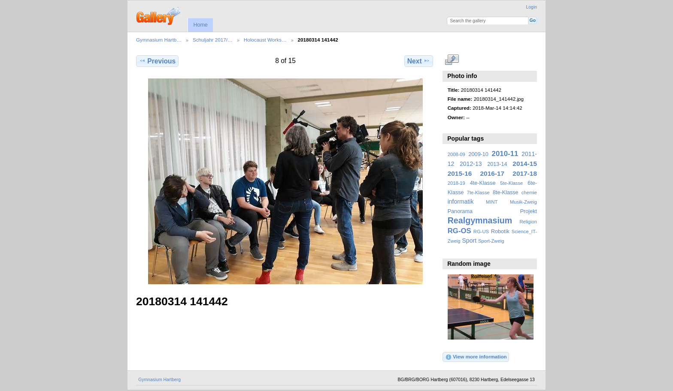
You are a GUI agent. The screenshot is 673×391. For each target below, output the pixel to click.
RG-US (481, 231)
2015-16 (460, 173)
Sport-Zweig (491, 241)
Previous (157, 61)
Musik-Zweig (523, 202)
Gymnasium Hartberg (159, 379)
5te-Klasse (511, 183)
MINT (491, 202)
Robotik (500, 232)
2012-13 (471, 163)
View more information (476, 357)
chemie (529, 192)
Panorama (460, 211)
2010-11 (505, 154)
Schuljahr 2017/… (213, 39)
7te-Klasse (478, 192)
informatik (461, 201)
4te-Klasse (483, 183)
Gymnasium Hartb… (159, 39)
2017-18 (524, 173)
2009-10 (478, 154)
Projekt (528, 211)
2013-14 (497, 164)
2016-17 (492, 173)
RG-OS (459, 231)
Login (531, 7)
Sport (469, 240)
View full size (452, 60)
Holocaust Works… (265, 39)
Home (200, 25)
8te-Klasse (505, 192)
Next (418, 61)
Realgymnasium (480, 220)
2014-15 (524, 163)
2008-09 (456, 154)
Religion (528, 221)
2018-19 (456, 183)
